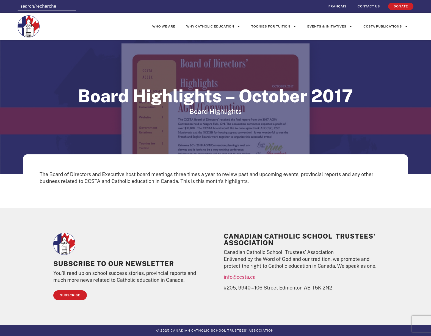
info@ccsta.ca (240, 277)
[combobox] (47, 6)
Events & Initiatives (329, 26)
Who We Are (163, 26)
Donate (401, 6)
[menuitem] (337, 6)
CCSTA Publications (385, 26)
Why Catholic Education (213, 26)
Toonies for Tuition (273, 26)
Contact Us (369, 6)
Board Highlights (215, 111)
